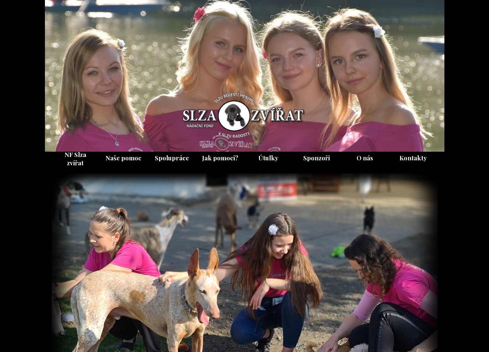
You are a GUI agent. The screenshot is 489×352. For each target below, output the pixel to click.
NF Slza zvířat (75, 158)
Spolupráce (172, 158)
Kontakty (413, 158)
